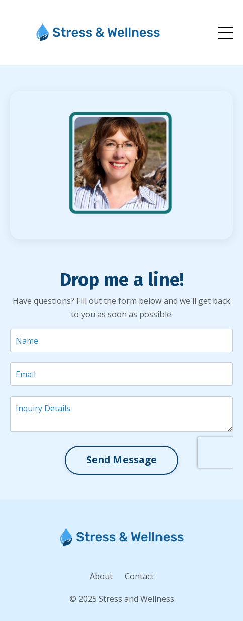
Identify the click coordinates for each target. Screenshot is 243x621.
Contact (139, 576)
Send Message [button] (121, 460)
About (101, 576)
